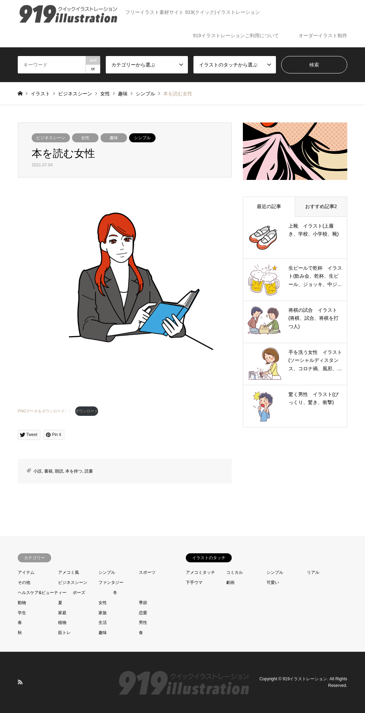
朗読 (59, 471)
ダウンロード (86, 411)
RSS (20, 682)
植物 (62, 622)
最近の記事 (269, 206)
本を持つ (73, 471)
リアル (313, 572)
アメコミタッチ (200, 572)
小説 (37, 471)
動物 (22, 602)
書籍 (48, 471)
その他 (24, 582)
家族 (102, 612)
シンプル (142, 137)
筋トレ (64, 632)
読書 (89, 471)
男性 (143, 622)
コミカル (234, 572)
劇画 (230, 582)
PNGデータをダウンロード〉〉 (45, 411)
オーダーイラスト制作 (323, 35)
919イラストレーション (305, 678)
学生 (22, 612)
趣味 (114, 137)
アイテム (26, 572)
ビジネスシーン (50, 137)
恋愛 (143, 612)
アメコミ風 (68, 572)
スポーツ (147, 572)
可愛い (273, 582)
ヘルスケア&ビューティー (42, 592)
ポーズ (79, 592)
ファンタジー (111, 582)
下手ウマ (194, 582)
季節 (143, 602)
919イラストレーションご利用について (236, 35)
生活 (102, 622)
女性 (85, 137)
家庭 (62, 612)
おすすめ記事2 (321, 206)
